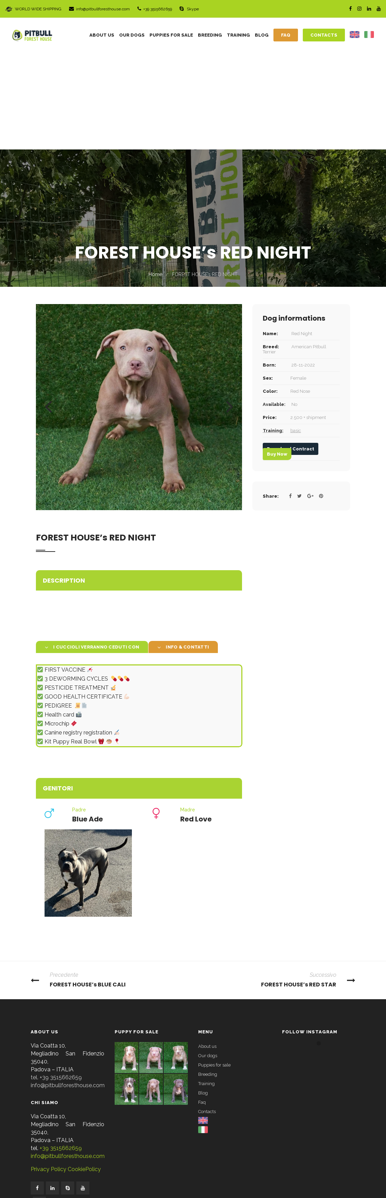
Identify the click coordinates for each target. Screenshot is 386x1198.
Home (155, 177)
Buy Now (277, 357)
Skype (189, 9)
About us (207, 949)
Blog (203, 996)
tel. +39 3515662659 (56, 980)
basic (295, 333)
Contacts (207, 1014)
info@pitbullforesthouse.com (99, 9)
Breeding (207, 977)
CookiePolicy (83, 1072)
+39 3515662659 (154, 9)
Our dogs (207, 958)
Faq (202, 1005)
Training (206, 986)
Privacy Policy (48, 1072)
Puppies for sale (214, 968)
